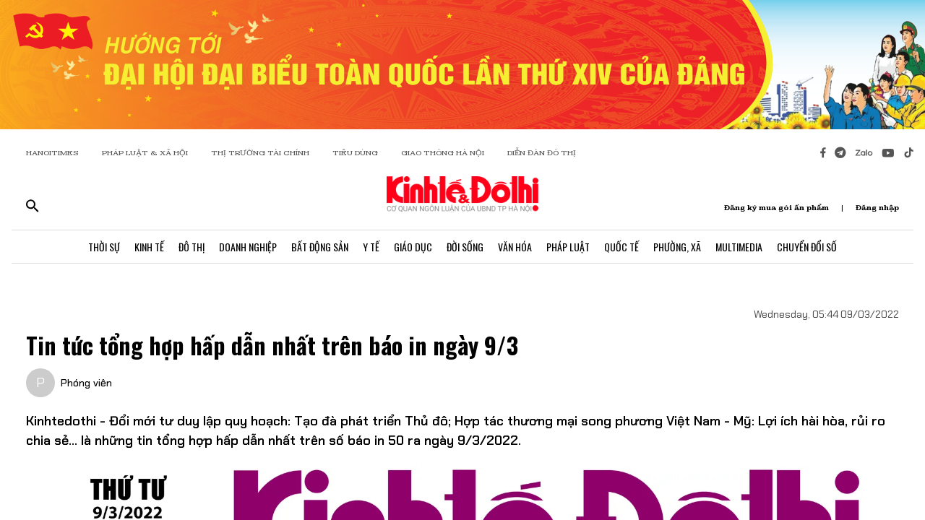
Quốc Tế (621, 246)
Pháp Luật (568, 246)
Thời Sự (104, 246)
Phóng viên (86, 382)
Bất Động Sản (319, 246)
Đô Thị (191, 246)
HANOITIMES (52, 152)
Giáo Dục (413, 246)
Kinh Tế (149, 246)
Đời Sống (465, 246)
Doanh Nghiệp (248, 246)
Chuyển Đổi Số (807, 246)
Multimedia (738, 246)
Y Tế (371, 246)
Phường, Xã (677, 246)
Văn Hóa (515, 246)
